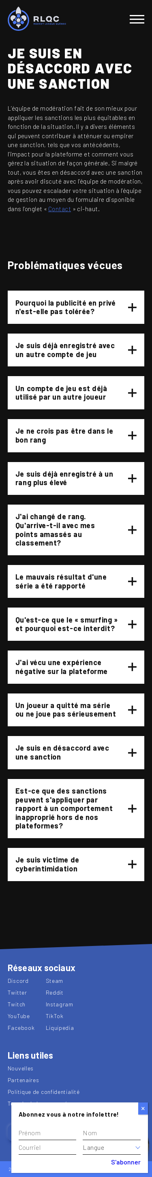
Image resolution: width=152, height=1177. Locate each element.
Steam (55, 980)
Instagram (59, 1004)
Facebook (21, 1027)
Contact (59, 208)
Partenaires (23, 1079)
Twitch (17, 1004)
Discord (18, 980)
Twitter (17, 992)
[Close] (143, 1108)
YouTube (19, 1015)
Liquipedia (60, 1027)
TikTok (55, 1015)
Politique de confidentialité (44, 1091)
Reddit (55, 992)
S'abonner (126, 1162)
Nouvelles (21, 1068)
